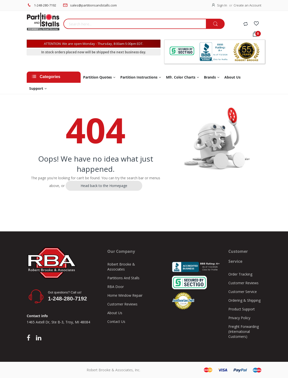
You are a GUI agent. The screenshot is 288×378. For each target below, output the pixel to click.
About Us (114, 312)
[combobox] (135, 23)
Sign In (222, 5)
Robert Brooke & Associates (121, 267)
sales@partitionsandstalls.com (93, 5)
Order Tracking (240, 274)
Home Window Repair (125, 295)
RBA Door (115, 286)
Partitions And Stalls (123, 278)
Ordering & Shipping (244, 300)
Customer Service (242, 291)
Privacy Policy (239, 317)
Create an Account (247, 5)
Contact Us (116, 321)
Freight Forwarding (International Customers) (243, 331)
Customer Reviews (122, 304)
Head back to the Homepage (104, 185)
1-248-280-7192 (45, 5)
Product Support (241, 309)
